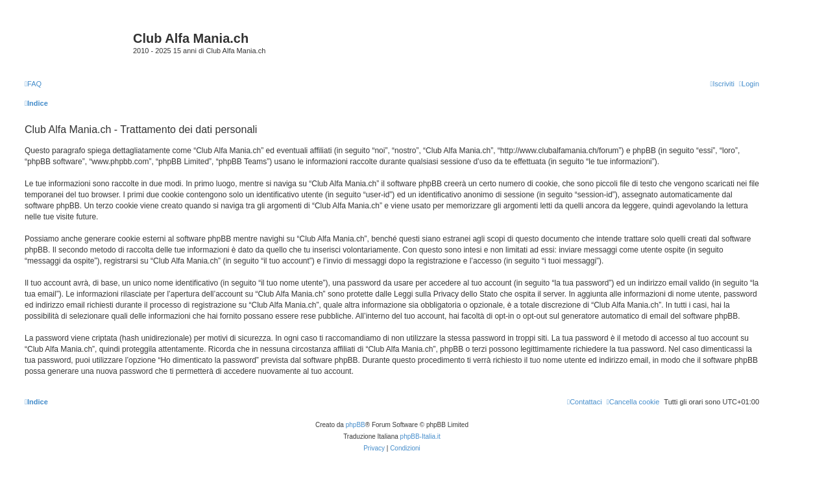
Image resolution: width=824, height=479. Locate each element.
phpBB (355, 424)
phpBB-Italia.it (420, 436)
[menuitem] (33, 84)
